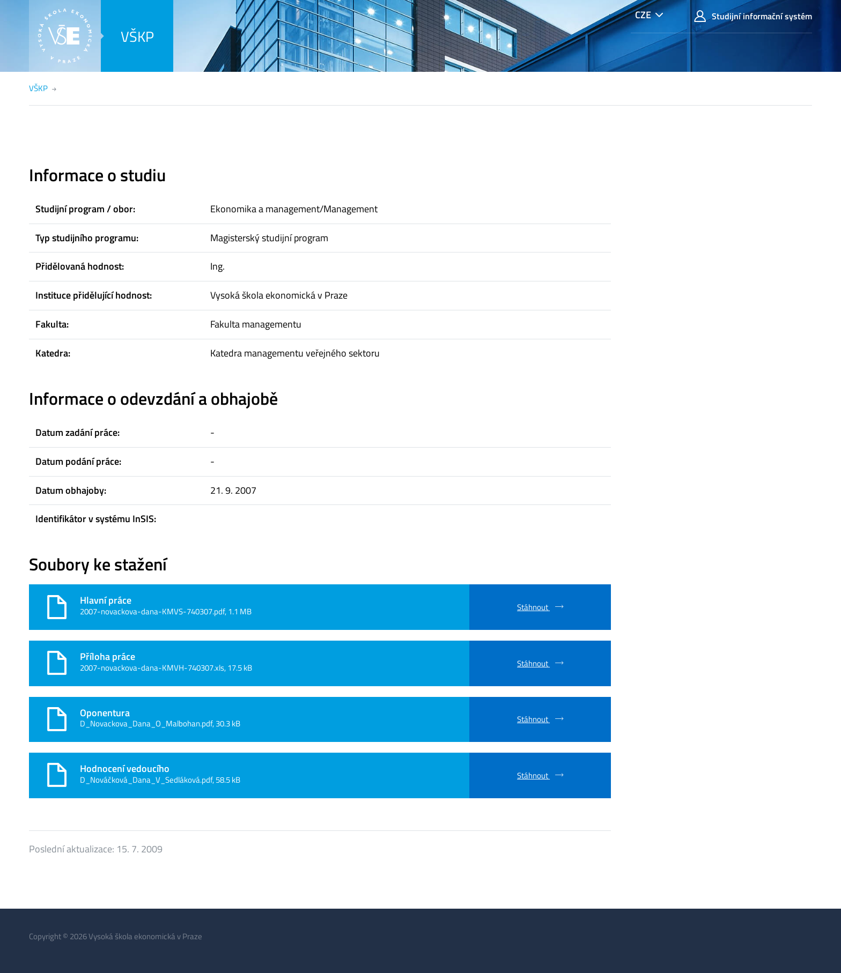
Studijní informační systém (753, 16)
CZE (643, 15)
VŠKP (137, 36)
